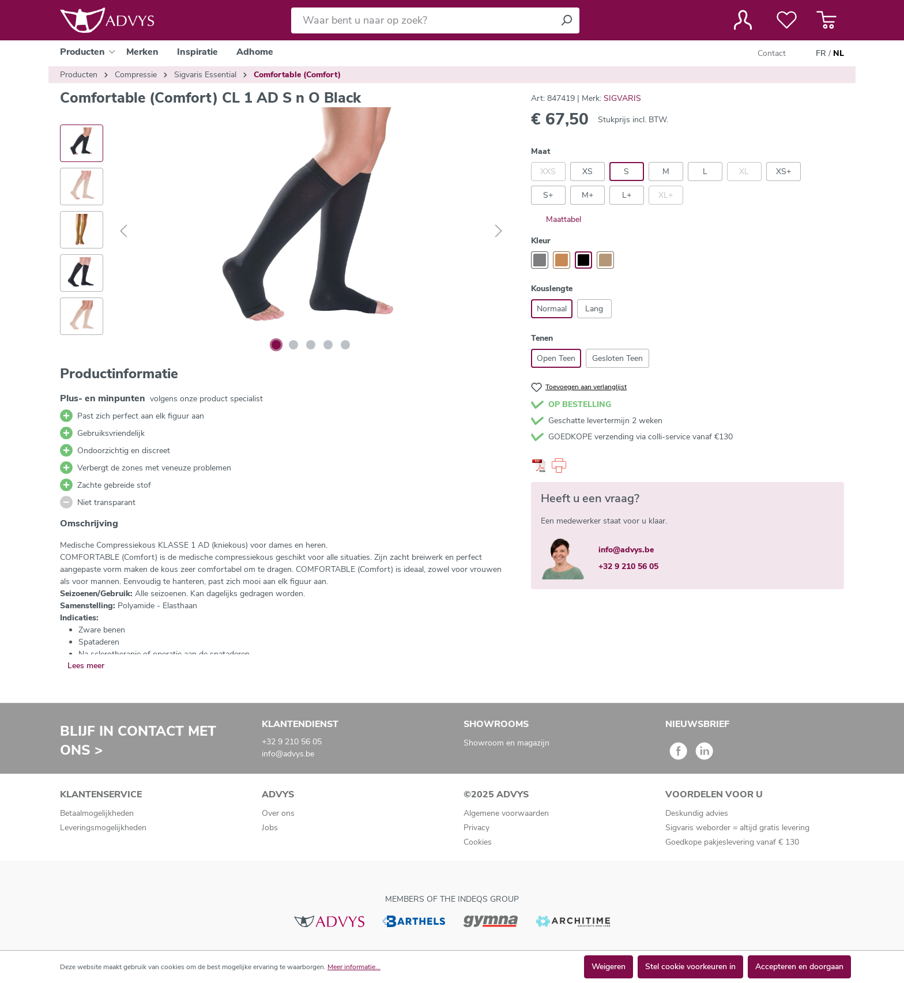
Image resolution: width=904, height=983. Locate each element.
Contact (772, 53)
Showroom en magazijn (506, 742)
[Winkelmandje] (826, 20)
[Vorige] (123, 231)
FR (821, 53)
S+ (548, 195)
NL (838, 53)
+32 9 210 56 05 (628, 566)
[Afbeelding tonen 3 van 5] (310, 344)
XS (587, 171)
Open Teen (556, 358)
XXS (548, 171)
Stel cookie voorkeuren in (690, 966)
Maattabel (556, 219)
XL (744, 171)
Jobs (270, 827)
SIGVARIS (622, 98)
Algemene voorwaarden (506, 813)
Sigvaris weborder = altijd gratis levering (737, 827)
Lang (594, 308)
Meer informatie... (354, 966)
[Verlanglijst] (786, 20)
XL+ (665, 195)
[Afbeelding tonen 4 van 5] (328, 344)
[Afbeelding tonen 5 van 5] (345, 344)
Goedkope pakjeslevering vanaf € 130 (732, 842)
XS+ (783, 171)
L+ (626, 195)
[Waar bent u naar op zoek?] (422, 20)
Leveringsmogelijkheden (103, 827)
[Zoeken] (566, 20)
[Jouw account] (742, 20)
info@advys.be (626, 549)
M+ (587, 195)
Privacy (476, 827)
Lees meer (85, 665)
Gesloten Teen (617, 358)
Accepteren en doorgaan (799, 966)
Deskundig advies (696, 813)
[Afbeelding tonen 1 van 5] (276, 344)
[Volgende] (498, 231)
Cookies (478, 842)
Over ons (278, 813)
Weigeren (609, 966)
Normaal (552, 308)
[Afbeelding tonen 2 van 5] (293, 344)
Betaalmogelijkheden (97, 813)
